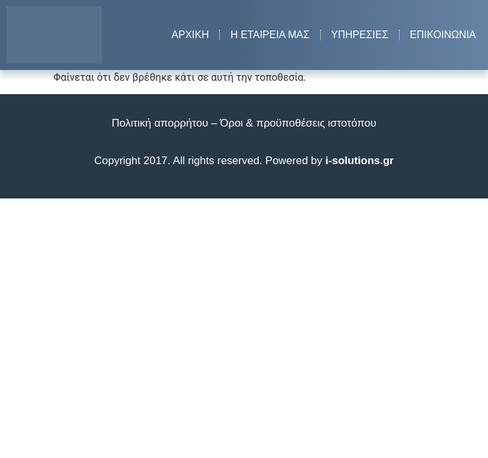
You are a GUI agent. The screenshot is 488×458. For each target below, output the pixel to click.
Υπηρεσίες (359, 34)
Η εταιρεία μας (270, 34)
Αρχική (190, 34)
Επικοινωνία (443, 34)
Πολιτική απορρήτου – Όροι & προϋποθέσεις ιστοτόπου (244, 123)
